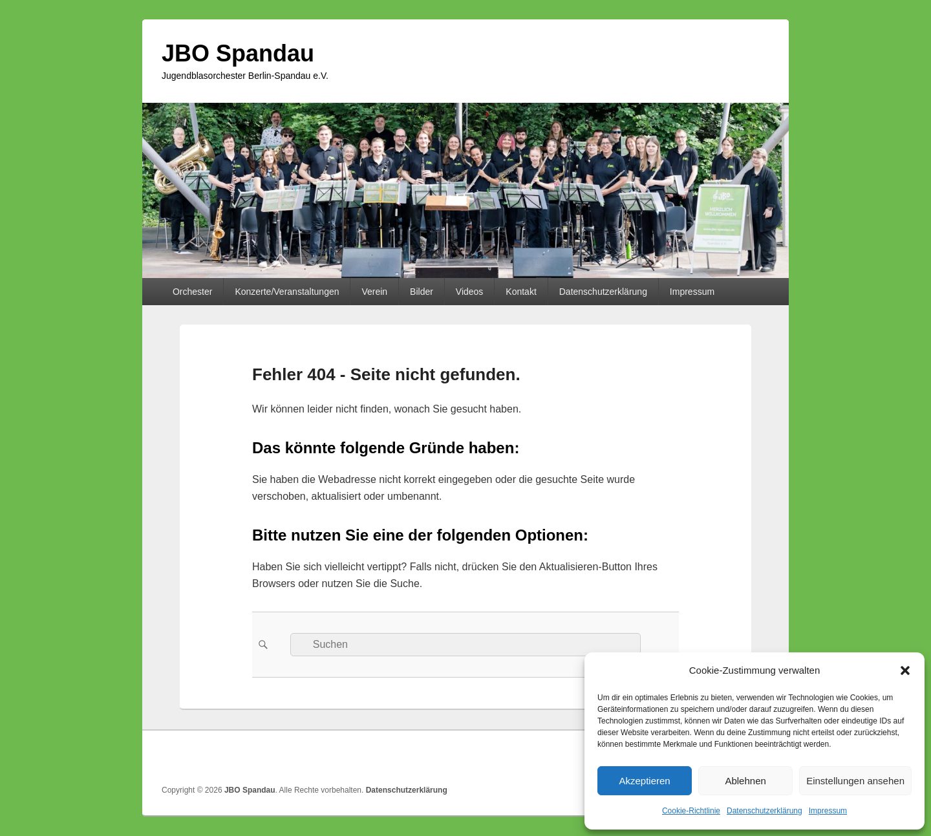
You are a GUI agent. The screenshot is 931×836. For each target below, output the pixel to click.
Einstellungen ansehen (855, 780)
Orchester (192, 291)
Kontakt (521, 291)
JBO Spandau (238, 53)
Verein (374, 291)
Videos (470, 291)
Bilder (421, 291)
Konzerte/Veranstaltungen (287, 291)
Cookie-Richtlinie (691, 810)
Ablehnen (745, 780)
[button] (905, 670)
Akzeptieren (644, 780)
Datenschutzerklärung (764, 810)
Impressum (828, 810)
